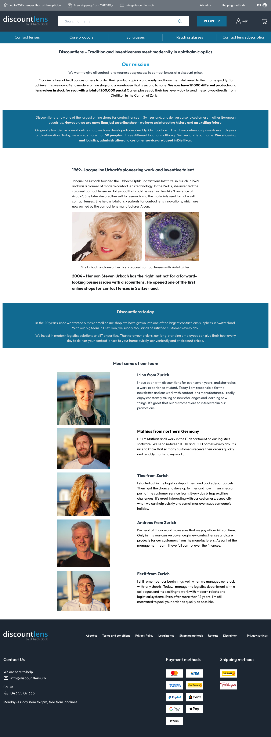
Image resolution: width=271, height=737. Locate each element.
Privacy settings (257, 635)
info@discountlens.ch (24, 678)
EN (262, 5)
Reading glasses (189, 37)
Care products (81, 37)
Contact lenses (27, 37)
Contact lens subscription (244, 37)
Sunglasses (135, 37)
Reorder (212, 21)
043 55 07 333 (19, 693)
